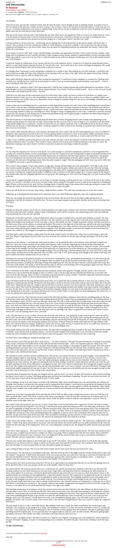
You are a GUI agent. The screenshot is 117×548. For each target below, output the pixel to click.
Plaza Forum (43, 533)
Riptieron (13, 7)
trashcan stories (58, 545)
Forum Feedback (21, 10)
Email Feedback (10, 10)
